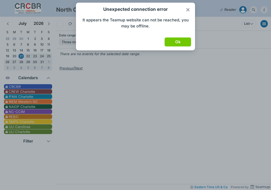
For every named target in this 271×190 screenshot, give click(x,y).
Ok (178, 41)
